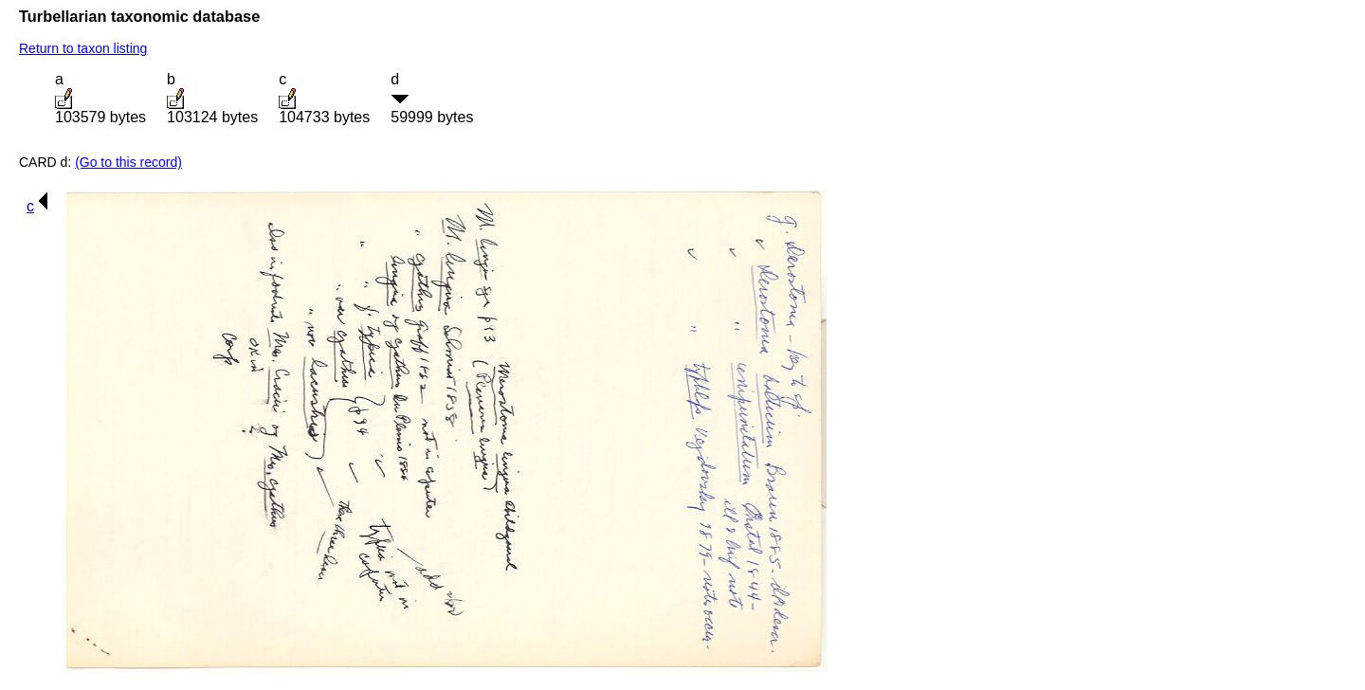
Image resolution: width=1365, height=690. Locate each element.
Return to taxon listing (83, 48)
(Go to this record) (128, 162)
